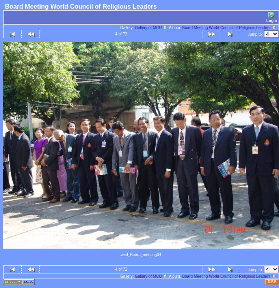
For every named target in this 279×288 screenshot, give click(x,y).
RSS (272, 282)
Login (271, 17)
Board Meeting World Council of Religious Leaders (229, 28)
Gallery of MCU (151, 28)
